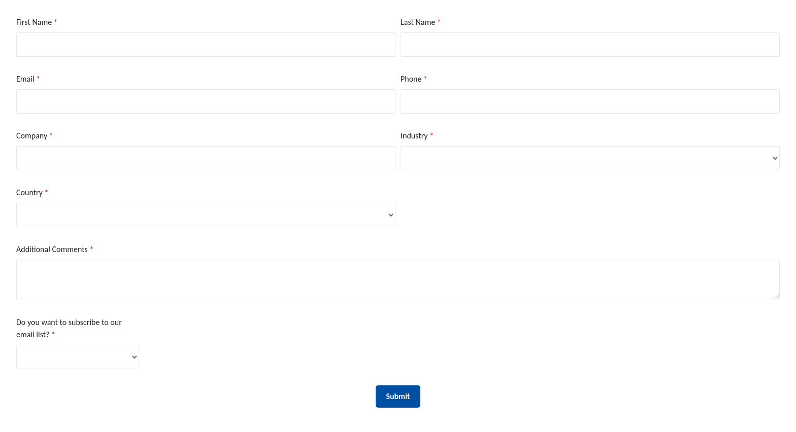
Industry (417, 135)
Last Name (421, 22)
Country (32, 192)
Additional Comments (54, 249)
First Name (37, 22)
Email (28, 79)
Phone (414, 79)
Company (34, 135)
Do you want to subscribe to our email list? (69, 328)
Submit (398, 396)
